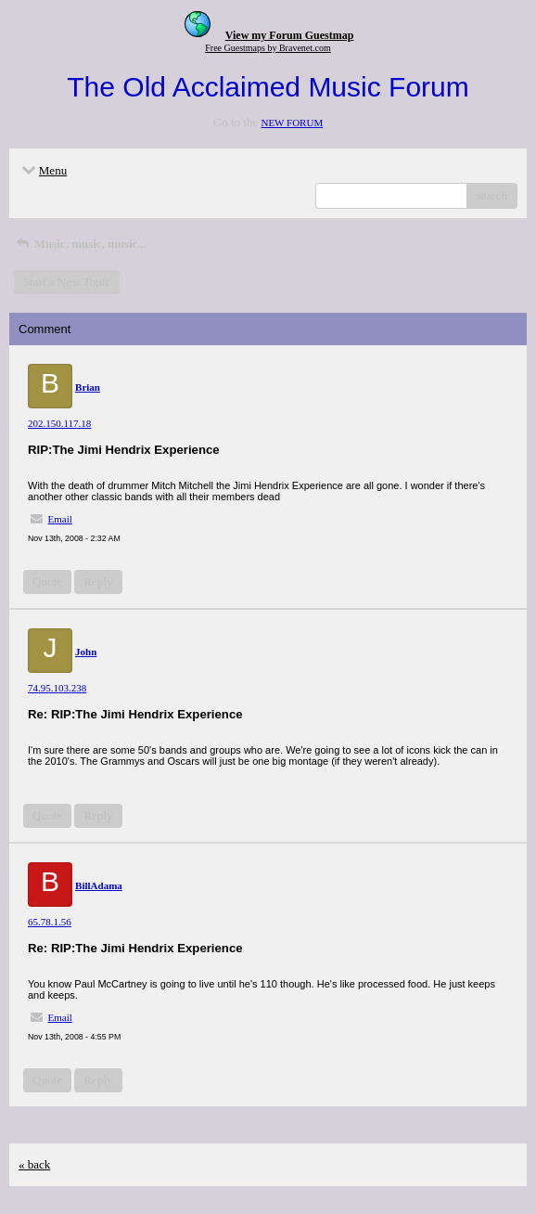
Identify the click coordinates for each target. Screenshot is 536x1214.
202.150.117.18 (59, 423)
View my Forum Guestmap (289, 35)
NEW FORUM (292, 122)
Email (60, 518)
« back (34, 1164)
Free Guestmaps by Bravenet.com (268, 48)
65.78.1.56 (49, 921)
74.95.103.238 (57, 687)
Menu (43, 170)
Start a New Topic (66, 282)
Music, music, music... (80, 244)
